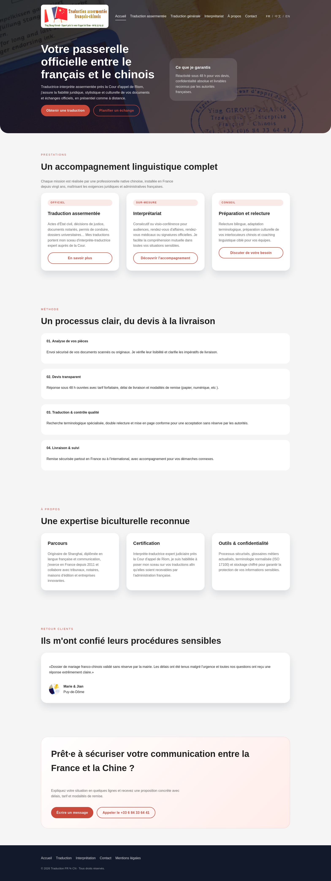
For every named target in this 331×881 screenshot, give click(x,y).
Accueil (120, 16)
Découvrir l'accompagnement (165, 258)
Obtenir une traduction (65, 110)
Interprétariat (214, 16)
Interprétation (86, 858)
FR (268, 16)
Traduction (64, 858)
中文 (278, 16)
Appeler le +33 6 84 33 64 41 (126, 812)
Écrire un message (72, 812)
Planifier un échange (116, 110)
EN (287, 16)
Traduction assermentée (148, 16)
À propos (234, 16)
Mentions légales (128, 858)
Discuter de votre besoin (251, 253)
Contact (251, 16)
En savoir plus (80, 258)
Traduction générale (185, 16)
